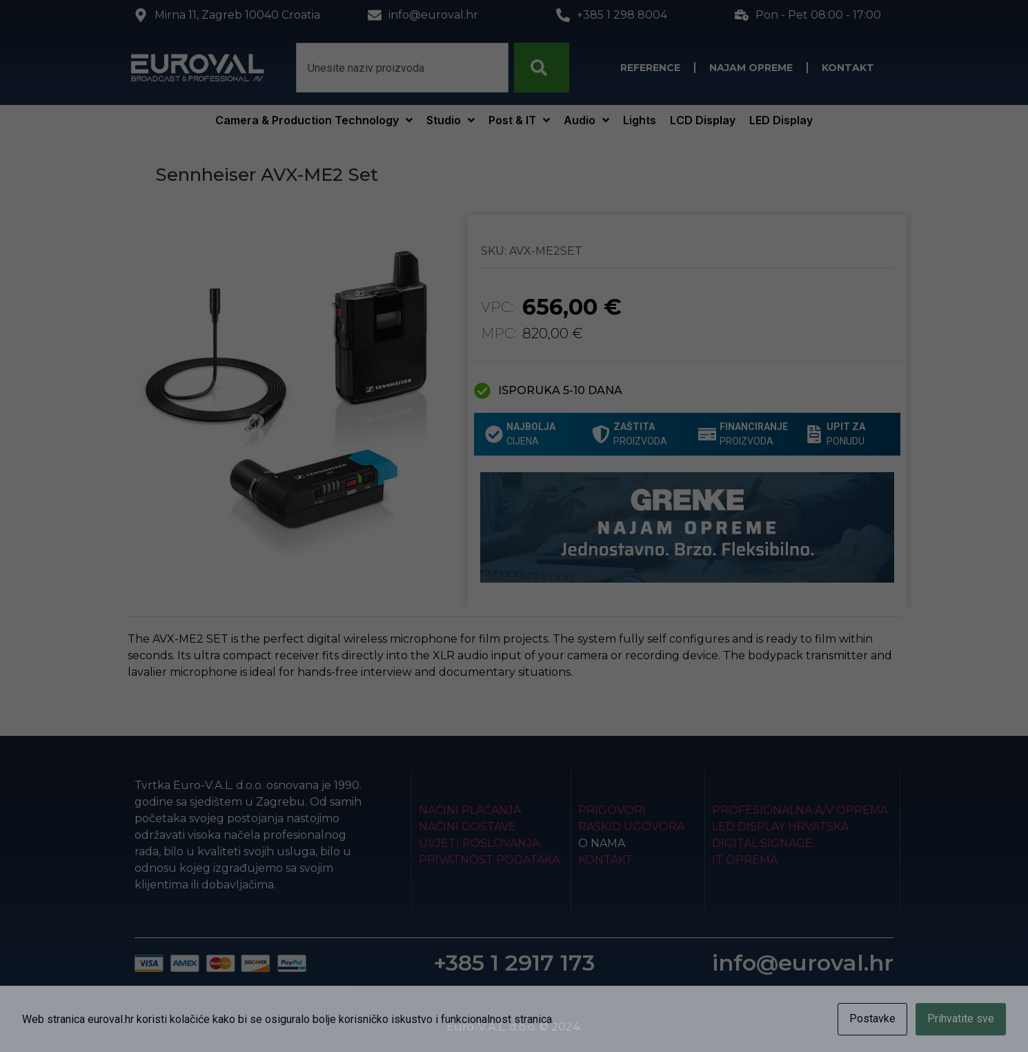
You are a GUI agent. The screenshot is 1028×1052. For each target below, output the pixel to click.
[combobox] (402, 67)
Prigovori (612, 810)
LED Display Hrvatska (780, 826)
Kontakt (848, 67)
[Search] (541, 67)
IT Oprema (745, 859)
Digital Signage (762, 843)
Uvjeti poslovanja (479, 843)
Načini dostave (467, 826)
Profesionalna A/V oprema (800, 810)
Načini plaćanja (470, 810)
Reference (650, 67)
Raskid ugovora (631, 826)
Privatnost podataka (489, 859)
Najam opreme (751, 67)
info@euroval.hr (802, 962)
